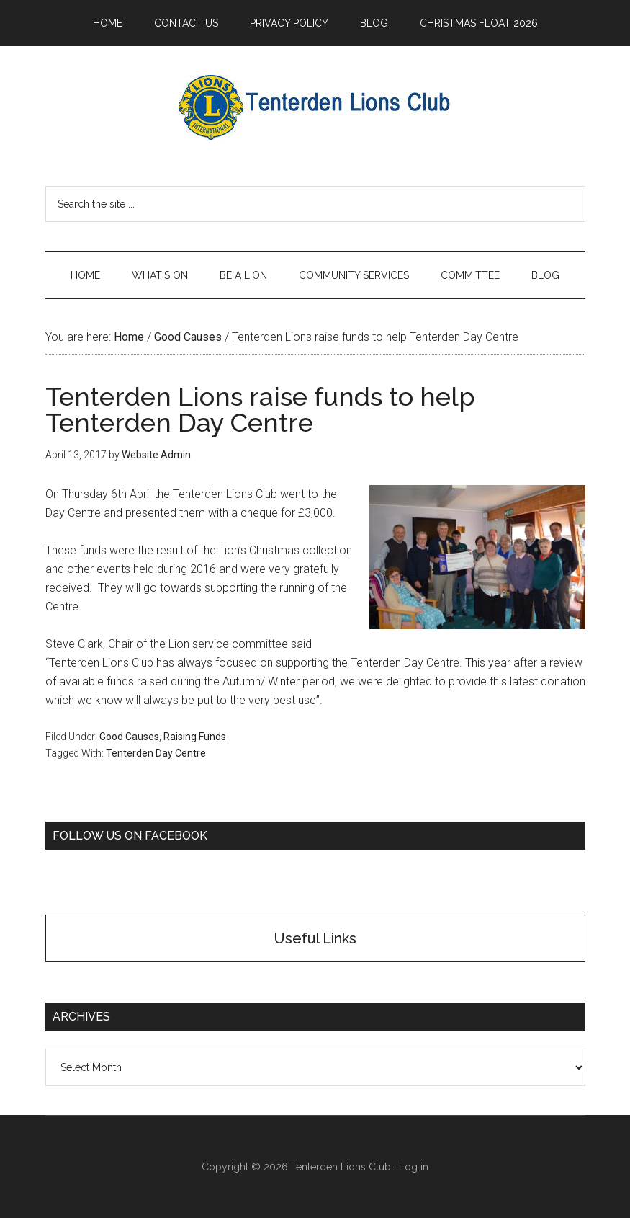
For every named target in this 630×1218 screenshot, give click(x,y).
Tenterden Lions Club (315, 107)
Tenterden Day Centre (156, 753)
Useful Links (315, 938)
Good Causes (129, 736)
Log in (413, 1167)
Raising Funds (194, 736)
